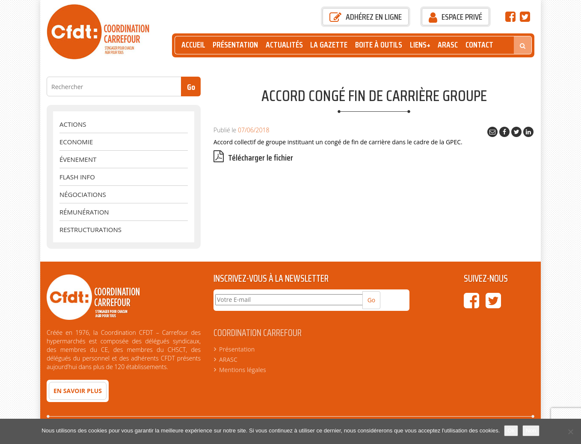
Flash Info (77, 177)
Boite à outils (378, 44)
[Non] (570, 431)
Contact (479, 44)
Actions (72, 124)
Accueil (193, 44)
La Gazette (328, 44)
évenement (77, 159)
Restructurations (90, 229)
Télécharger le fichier (253, 157)
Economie (76, 141)
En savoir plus (77, 391)
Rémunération (84, 212)
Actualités (284, 44)
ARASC (448, 44)
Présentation (235, 44)
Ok (511, 430)
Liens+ (420, 44)
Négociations (82, 194)
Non (531, 430)
